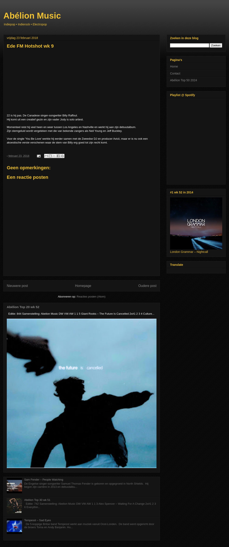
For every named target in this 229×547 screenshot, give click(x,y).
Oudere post (147, 286)
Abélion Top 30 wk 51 (37, 500)
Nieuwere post (17, 286)
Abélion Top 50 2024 (183, 80)
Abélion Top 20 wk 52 (23, 307)
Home (174, 66)
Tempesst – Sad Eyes (37, 520)
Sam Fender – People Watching (43, 479)
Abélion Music (32, 15)
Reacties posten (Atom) (91, 296)
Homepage (83, 286)
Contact (175, 73)
